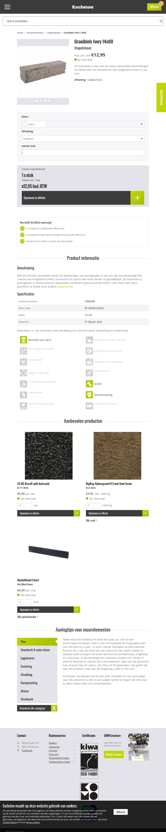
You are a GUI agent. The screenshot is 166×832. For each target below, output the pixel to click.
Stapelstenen (53, 32)
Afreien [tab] (25, 691)
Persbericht (161, 97)
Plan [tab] (23, 641)
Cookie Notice (10, 822)
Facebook (27, 750)
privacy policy (33, 822)
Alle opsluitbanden (28, 617)
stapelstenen (65, 286)
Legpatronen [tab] (27, 658)
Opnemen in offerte (50, 513)
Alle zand (92, 520)
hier (32, 330)
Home (20, 32)
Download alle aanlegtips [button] (38, 708)
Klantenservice (57, 735)
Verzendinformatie (59, 758)
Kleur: (25, 116)
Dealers (53, 743)
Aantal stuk (28, 146)
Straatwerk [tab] (27, 699)
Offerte (155, 6)
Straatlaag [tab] (26, 674)
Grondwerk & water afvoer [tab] (35, 650)
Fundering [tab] (26, 666)
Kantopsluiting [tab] (29, 683)
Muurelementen (35, 32)
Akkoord (120, 812)
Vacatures (54, 746)
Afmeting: (28, 131)
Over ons (54, 754)
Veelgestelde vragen (60, 761)
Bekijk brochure (114, 754)
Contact (53, 750)
